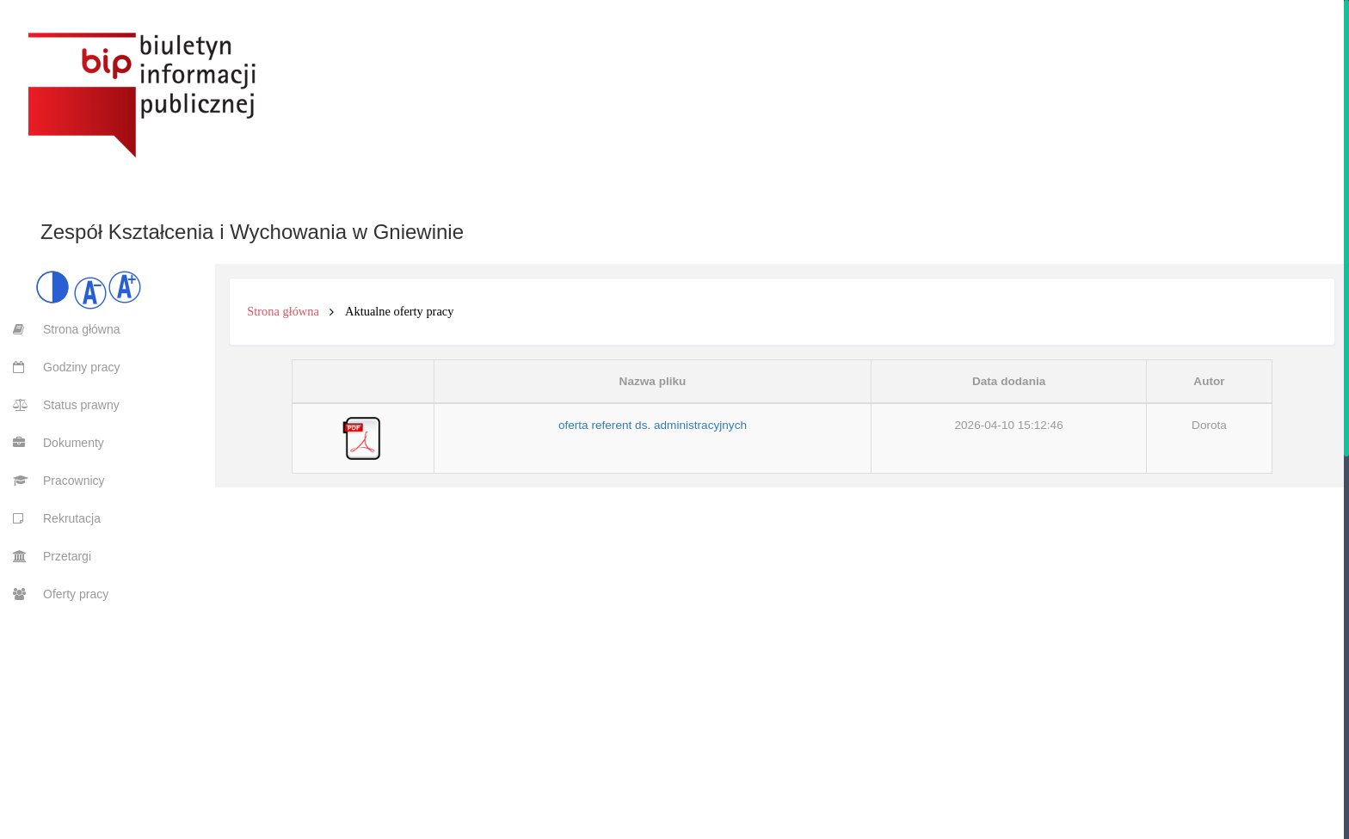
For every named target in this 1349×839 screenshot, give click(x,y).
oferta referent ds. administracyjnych (652, 425)
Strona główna (283, 311)
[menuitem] (60, 329)
